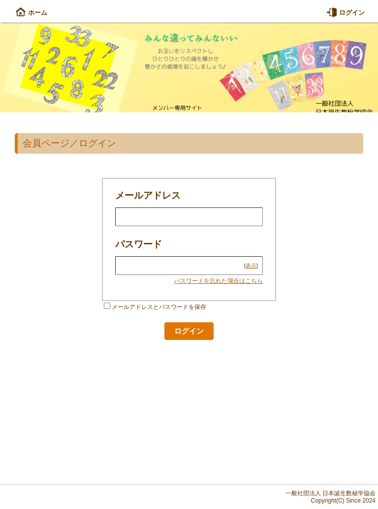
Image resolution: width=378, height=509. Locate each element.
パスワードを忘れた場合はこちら (218, 280)
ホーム (31, 12)
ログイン (346, 12)
